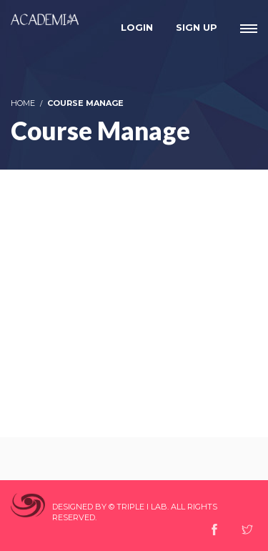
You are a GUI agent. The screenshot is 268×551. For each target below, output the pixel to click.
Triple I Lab (141, 507)
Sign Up (196, 27)
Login (137, 27)
